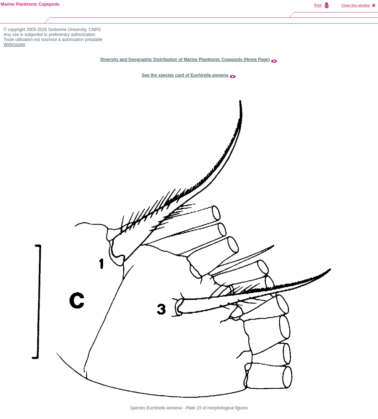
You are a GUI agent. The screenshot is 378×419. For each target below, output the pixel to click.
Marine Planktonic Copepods (30, 4)
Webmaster (14, 44)
